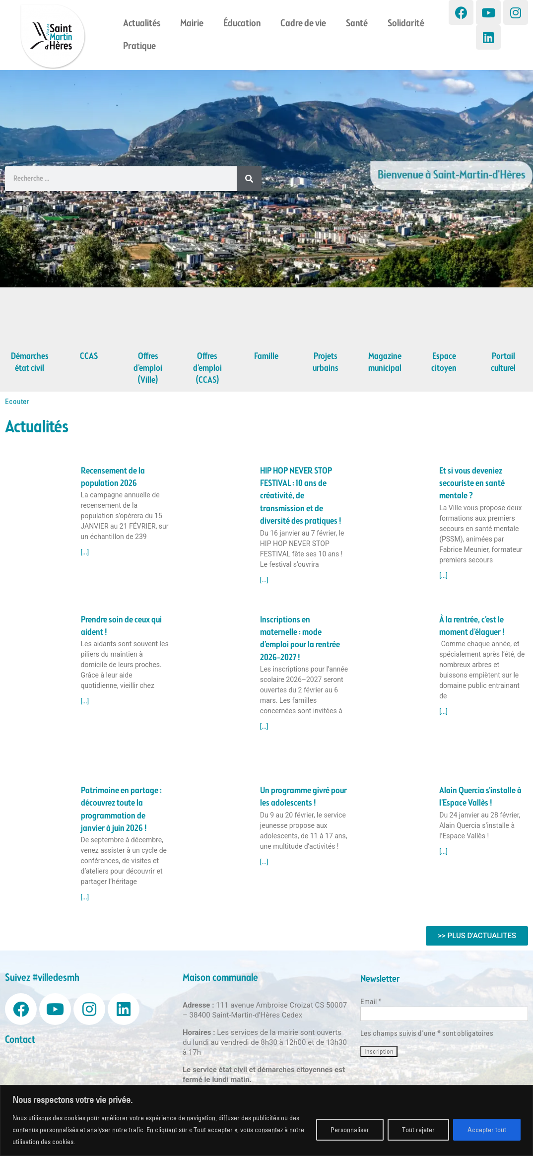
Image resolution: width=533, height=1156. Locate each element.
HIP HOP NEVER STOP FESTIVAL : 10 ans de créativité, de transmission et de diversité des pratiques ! (300, 496)
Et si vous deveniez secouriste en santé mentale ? (472, 483)
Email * (371, 1001)
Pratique (139, 46)
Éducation (242, 23)
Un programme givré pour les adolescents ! (303, 797)
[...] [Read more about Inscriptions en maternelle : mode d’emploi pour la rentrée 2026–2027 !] (264, 726)
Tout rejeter (418, 1129)
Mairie (191, 23)
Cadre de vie (303, 23)
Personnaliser (350, 1129)
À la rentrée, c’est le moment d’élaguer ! (472, 626)
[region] (266, 1120)
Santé (357, 23)
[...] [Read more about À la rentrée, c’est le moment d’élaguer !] (443, 711)
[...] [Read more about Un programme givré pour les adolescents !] (264, 862)
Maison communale (220, 978)
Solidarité (406, 23)
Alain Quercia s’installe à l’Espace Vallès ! (480, 797)
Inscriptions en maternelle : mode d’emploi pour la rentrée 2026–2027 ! (300, 639)
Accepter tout (486, 1129)
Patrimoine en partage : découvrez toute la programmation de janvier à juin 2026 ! (121, 809)
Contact (20, 1040)
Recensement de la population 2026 (113, 477)
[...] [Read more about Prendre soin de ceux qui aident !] (85, 701)
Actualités (141, 23)
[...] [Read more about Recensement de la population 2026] (85, 552)
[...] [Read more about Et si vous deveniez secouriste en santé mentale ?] (443, 575)
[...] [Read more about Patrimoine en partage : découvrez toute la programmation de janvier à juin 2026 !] (85, 897)
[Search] (249, 178)
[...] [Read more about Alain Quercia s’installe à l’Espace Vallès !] (443, 851)
